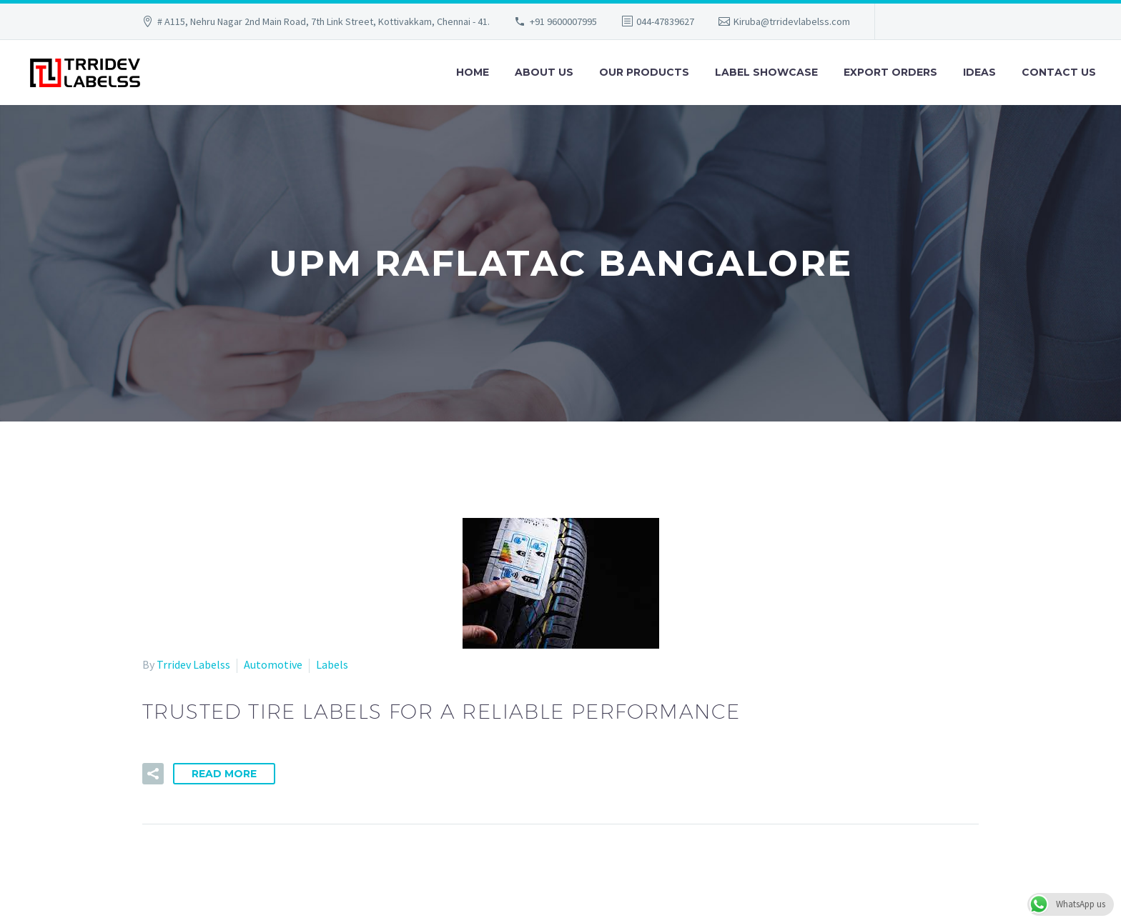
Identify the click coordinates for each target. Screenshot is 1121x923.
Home (472, 72)
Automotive (273, 664)
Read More (224, 773)
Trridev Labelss (193, 664)
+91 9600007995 (563, 21)
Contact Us (1059, 72)
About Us (544, 72)
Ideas (979, 72)
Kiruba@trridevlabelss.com (792, 21)
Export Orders (890, 72)
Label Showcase (766, 72)
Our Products (644, 72)
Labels (332, 664)
